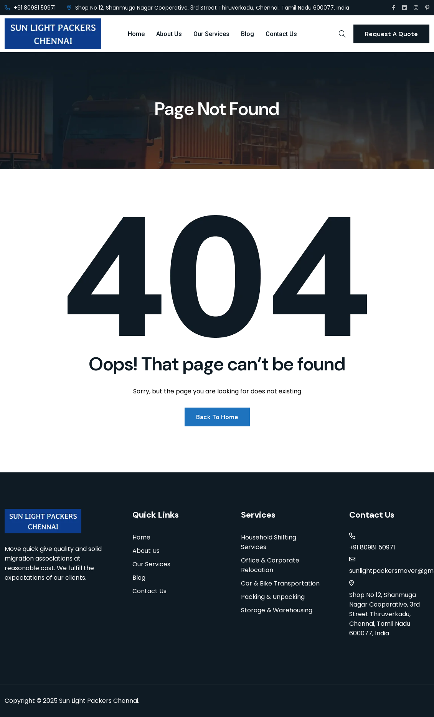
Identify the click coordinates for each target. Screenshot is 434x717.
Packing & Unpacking (273, 596)
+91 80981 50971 (35, 8)
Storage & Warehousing (276, 610)
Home (136, 34)
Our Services (211, 34)
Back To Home (217, 417)
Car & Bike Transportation (280, 583)
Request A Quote (391, 34)
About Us (169, 34)
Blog (247, 34)
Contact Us (281, 34)
